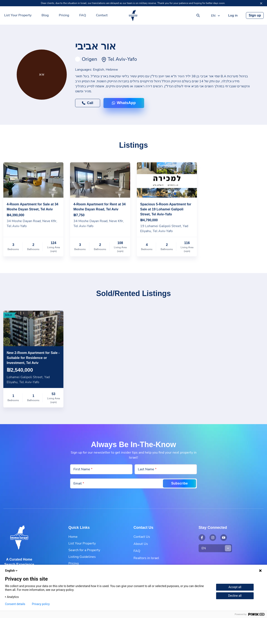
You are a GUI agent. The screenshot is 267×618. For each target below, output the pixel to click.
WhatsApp (124, 103)
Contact (102, 15)
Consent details (15, 604)
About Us (141, 544)
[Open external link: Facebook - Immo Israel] (202, 537)
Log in (233, 15)
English (11, 570)
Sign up (255, 15)
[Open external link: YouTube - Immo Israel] (223, 537)
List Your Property (17, 15)
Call (87, 103)
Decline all (235, 595)
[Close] (261, 3)
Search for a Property (84, 550)
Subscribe (179, 483)
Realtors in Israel (146, 558)
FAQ (82, 15)
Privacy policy (41, 604)
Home (73, 536)
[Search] (198, 15)
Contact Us (142, 536)
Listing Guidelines (82, 556)
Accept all (234, 587)
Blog (45, 15)
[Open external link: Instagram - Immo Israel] (212, 537)
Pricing (64, 15)
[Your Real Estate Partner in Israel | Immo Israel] (133, 15)
